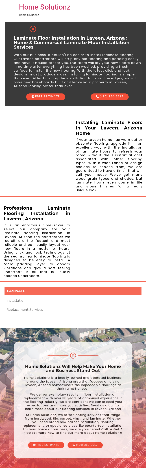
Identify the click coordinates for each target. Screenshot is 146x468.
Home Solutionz (44, 7)
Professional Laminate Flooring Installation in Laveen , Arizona (37, 213)
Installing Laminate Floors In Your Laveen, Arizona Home (109, 128)
